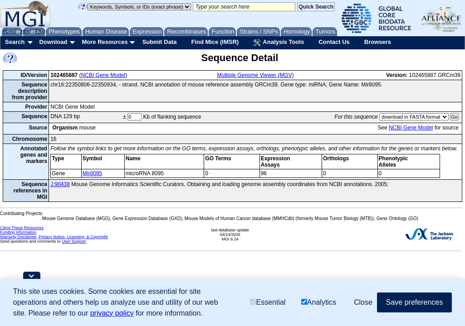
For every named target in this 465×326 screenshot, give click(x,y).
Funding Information (18, 232)
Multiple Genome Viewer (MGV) (255, 75)
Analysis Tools (278, 42)
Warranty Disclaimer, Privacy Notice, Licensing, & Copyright (54, 237)
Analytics (318, 302)
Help (25, 31)
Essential (267, 302)
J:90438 (60, 184)
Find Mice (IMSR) (215, 41)
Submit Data (159, 41)
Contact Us (334, 41)
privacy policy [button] (112, 313)
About (9, 31)
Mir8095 (92, 173)
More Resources (104, 41)
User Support (74, 241)
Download (53, 41)
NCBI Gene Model (103, 75)
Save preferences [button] (414, 302)
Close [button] (363, 302)
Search (14, 41)
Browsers (377, 41)
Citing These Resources (22, 227)
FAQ (40, 31)
